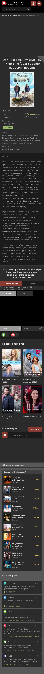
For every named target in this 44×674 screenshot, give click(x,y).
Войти (33, 3)
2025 (4, 110)
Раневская (9, 592)
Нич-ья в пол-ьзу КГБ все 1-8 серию (19, 620)
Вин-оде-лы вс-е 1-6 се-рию (16, 665)
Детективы (17, 15)
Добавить (35, 429)
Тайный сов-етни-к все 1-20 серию (19, 651)
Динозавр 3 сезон (12, 606)
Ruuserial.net (6, 15)
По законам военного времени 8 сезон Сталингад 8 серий (22, 636)
